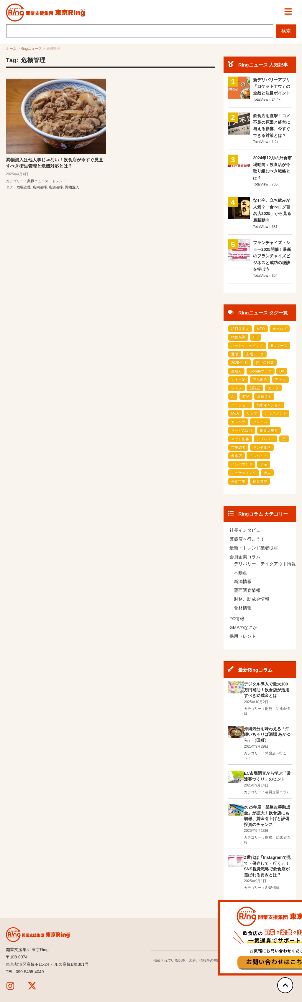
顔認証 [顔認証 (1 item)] (255, 388)
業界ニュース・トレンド (46, 181)
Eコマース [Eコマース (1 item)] (279, 346)
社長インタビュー (247, 530)
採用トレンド (242, 636)
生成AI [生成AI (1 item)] (236, 371)
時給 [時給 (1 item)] (246, 397)
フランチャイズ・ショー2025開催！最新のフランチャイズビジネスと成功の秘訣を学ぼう (272, 256)
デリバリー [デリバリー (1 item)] (265, 439)
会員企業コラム (244, 556)
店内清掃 (40, 187)
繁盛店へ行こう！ (247, 539)
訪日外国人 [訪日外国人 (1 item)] (240, 329)
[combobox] (139, 31)
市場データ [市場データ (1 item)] (255, 354)
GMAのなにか (243, 627)
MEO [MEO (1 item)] (261, 329)
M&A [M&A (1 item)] (235, 414)
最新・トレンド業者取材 (253, 548)
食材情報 (243, 608)
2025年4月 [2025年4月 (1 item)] (239, 363)
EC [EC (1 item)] (255, 337)
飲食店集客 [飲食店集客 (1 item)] (269, 431)
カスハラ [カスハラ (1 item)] (238, 422)
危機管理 (24, 187)
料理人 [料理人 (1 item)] (280, 380)
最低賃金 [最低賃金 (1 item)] (264, 397)
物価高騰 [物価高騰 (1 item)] (238, 337)
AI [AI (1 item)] (232, 397)
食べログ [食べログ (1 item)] (280, 329)
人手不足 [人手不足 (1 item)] (238, 380)
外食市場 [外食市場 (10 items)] (238, 481)
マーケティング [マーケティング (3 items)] (243, 473)
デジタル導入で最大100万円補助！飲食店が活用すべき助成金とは (266, 690)
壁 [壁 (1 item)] (284, 439)
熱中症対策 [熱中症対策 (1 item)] (265, 363)
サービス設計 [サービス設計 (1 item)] (241, 431)
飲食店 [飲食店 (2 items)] (236, 456)
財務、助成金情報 (251, 599)
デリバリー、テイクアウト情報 (265, 564)
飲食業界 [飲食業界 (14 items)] (260, 481)
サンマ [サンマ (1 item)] (252, 414)
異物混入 (72, 187)
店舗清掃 (56, 187)
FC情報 (236, 618)
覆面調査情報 (247, 590)
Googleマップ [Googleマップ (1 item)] (261, 371)
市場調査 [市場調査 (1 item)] (238, 447)
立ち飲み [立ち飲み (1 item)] (260, 380)
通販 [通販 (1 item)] (234, 354)
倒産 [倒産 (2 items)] (263, 465)
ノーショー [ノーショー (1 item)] (240, 405)
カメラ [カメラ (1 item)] (273, 388)
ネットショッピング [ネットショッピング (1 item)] (247, 346)
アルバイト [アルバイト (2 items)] (258, 456)
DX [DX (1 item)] (281, 371)
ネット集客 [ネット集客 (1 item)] (240, 439)
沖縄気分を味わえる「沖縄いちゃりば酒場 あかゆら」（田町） (267, 734)
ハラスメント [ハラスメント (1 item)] (275, 414)
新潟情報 (243, 581)
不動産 (240, 572)
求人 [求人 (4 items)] (267, 473)
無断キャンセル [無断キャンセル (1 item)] (269, 405)
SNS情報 (272, 888)
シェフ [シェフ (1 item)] (236, 388)
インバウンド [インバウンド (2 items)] (241, 465)
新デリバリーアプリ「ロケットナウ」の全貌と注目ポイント (271, 87)
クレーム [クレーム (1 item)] (260, 422)
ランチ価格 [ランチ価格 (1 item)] (262, 447)
